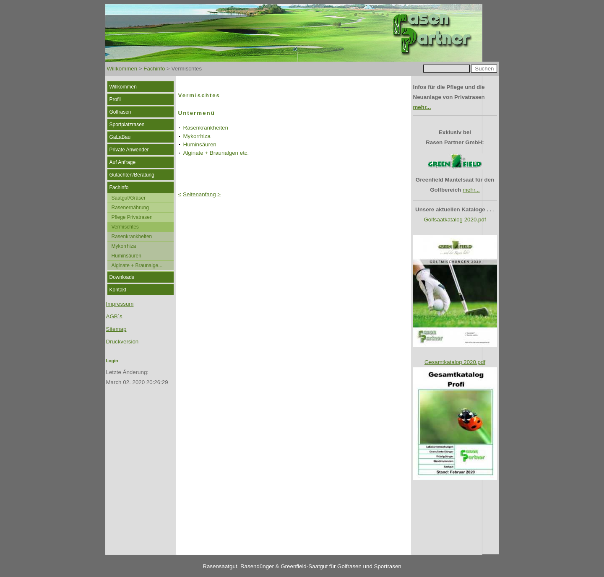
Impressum (120, 304)
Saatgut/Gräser (129, 198)
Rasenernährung (130, 208)
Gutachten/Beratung (131, 175)
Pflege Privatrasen (132, 217)
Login (112, 360)
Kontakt (118, 290)
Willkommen (122, 68)
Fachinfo (154, 68)
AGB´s (114, 316)
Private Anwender (129, 150)
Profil (115, 99)
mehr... (422, 107)
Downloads (121, 277)
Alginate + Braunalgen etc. (216, 153)
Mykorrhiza (124, 246)
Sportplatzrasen (127, 124)
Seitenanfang (199, 194)
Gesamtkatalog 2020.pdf (454, 362)
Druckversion (122, 341)
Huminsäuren (126, 256)
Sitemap (116, 329)
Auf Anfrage (122, 162)
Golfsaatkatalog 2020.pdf (455, 219)
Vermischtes (125, 227)
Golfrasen (120, 112)
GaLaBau (120, 137)
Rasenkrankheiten (132, 236)
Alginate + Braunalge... (137, 265)
